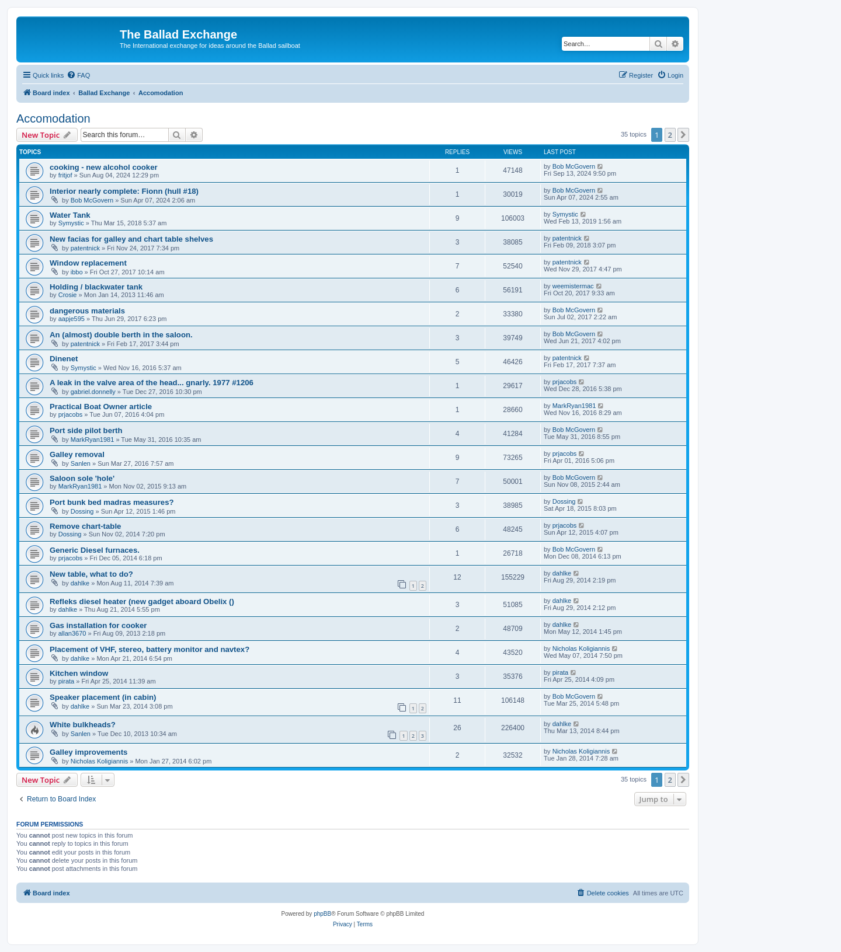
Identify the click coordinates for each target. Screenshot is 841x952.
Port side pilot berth (86, 430)
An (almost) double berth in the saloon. (121, 334)
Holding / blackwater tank (96, 287)
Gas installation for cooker (98, 625)
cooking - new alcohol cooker (104, 167)
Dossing (82, 511)
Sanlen (81, 463)
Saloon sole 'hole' (82, 478)
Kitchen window (79, 673)
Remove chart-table (85, 526)
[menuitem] (78, 75)
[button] (683, 135)
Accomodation (53, 118)
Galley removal (77, 454)
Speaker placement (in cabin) (103, 697)
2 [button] (670, 135)
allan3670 (72, 633)
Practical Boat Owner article (101, 406)
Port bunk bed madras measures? (112, 502)
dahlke (80, 583)
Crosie (67, 294)
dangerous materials (87, 310)
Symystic (71, 222)
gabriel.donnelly (93, 391)
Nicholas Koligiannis (581, 648)
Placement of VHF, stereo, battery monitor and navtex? (149, 649)
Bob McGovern (573, 166)
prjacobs (564, 381)
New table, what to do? (91, 574)
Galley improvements (88, 752)
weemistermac (573, 286)
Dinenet (64, 358)
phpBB (322, 914)
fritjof (65, 175)
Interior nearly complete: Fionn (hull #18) (124, 191)
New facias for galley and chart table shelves (131, 239)
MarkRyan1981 (574, 405)
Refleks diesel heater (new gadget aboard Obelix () (142, 601)
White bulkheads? (83, 724)
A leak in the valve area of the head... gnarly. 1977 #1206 (151, 382)
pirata (66, 681)
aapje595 (71, 318)
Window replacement (88, 263)
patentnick (85, 248)
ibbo (77, 272)
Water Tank (70, 215)
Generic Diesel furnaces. (95, 550)
